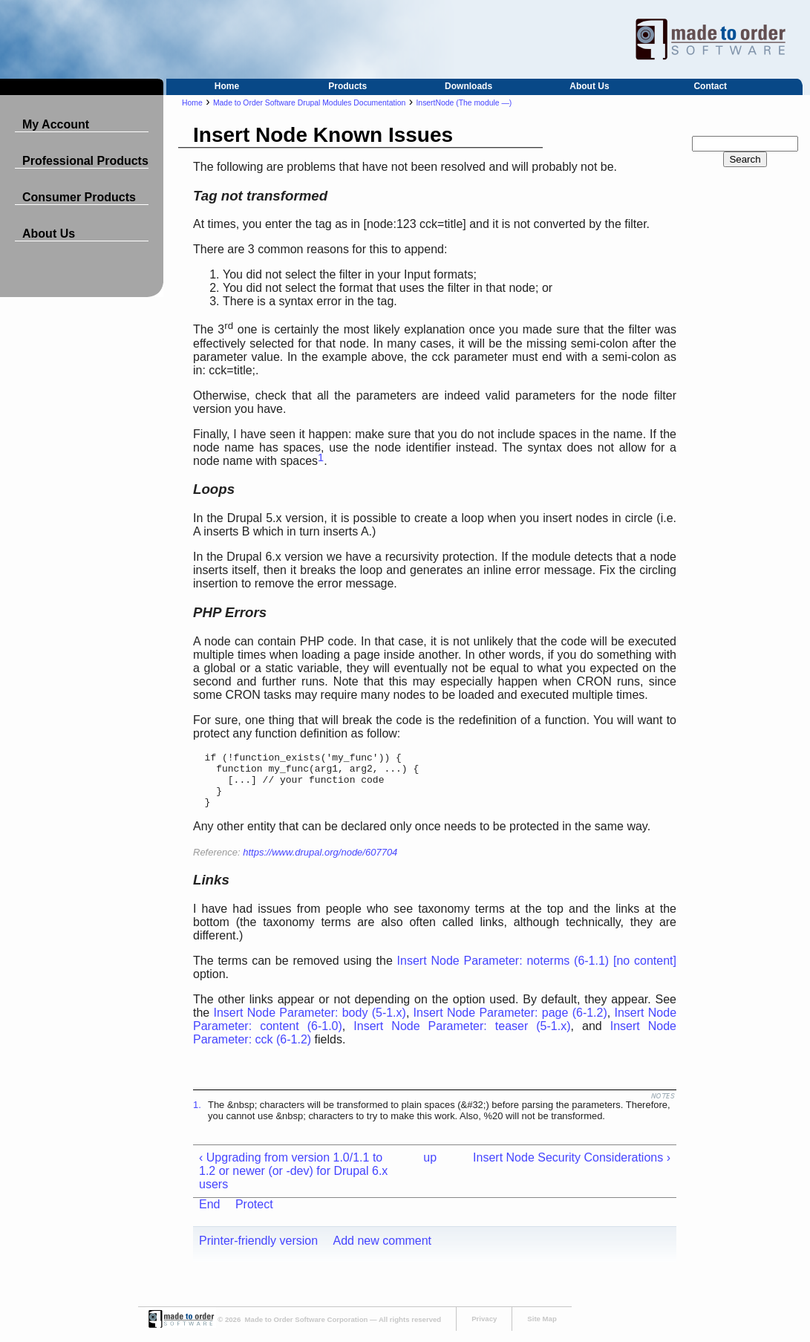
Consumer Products (79, 197)
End (209, 1215)
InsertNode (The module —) (464, 103)
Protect (254, 1215)
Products (347, 86)
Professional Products (85, 160)
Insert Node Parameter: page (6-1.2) (510, 1023)
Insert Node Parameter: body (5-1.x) (310, 1023)
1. (197, 1115)
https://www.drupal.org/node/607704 (320, 863)
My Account (55, 124)
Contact (710, 86)
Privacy (484, 1330)
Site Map (541, 1330)
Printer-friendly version (258, 1251)
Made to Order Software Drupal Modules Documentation (309, 103)
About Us (589, 86)
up (430, 1168)
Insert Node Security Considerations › (571, 1168)
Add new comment (382, 1251)
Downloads (468, 86)
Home (227, 86)
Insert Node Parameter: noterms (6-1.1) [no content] (536, 971)
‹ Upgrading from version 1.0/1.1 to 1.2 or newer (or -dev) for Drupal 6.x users (293, 1182)
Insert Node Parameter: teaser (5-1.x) (461, 1037)
